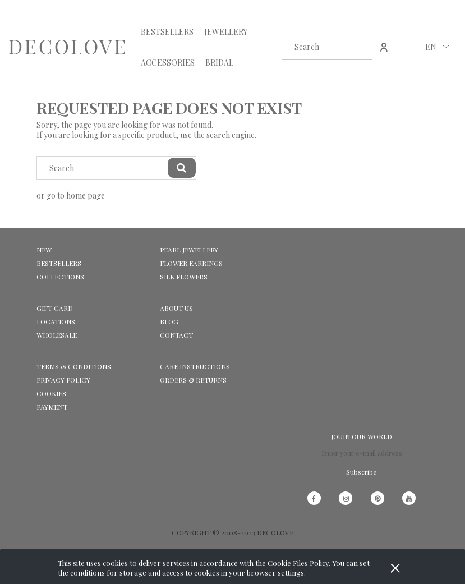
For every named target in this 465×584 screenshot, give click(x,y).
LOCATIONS (55, 321)
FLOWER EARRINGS (191, 263)
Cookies (51, 393)
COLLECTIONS (60, 276)
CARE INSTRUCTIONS (195, 366)
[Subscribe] (361, 471)
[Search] (359, 47)
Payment (51, 406)
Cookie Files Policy (298, 563)
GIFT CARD (54, 308)
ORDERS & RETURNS (193, 379)
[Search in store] (316, 47)
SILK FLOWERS (184, 276)
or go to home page (70, 195)
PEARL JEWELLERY (189, 249)
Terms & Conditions (73, 366)
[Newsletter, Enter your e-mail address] (361, 452)
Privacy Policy (63, 379)
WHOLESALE (56, 334)
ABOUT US (176, 308)
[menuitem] (167, 31)
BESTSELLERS (58, 263)
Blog (169, 321)
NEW (44, 249)
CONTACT (176, 334)
